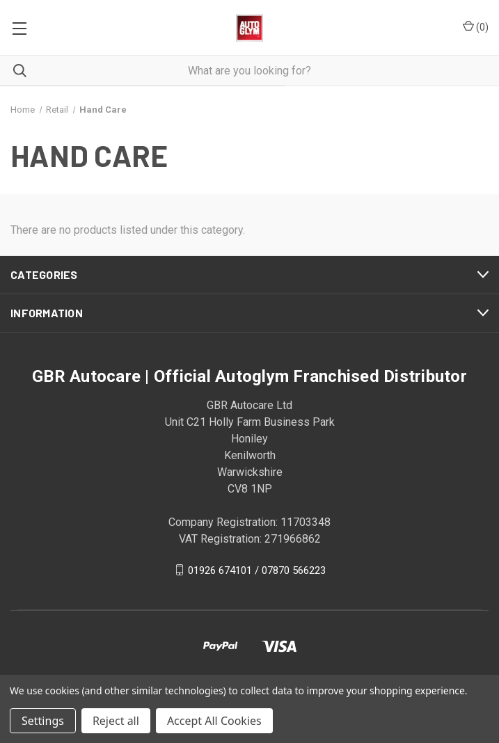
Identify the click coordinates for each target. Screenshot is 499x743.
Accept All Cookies (214, 720)
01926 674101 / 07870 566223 (257, 570)
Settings (43, 720)
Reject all (116, 720)
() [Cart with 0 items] (476, 26)
